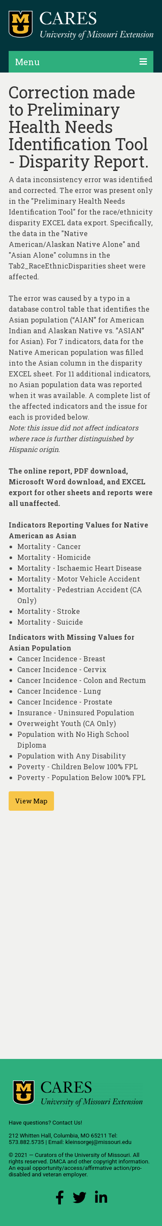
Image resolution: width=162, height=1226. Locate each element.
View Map (31, 801)
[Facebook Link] (59, 1199)
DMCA (58, 1161)
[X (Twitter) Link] (79, 1199)
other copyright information (113, 1161)
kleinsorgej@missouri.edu (98, 1142)
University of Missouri (102, 1155)
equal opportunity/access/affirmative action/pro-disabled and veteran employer (75, 1171)
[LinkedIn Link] (101, 1199)
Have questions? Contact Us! (45, 1122)
